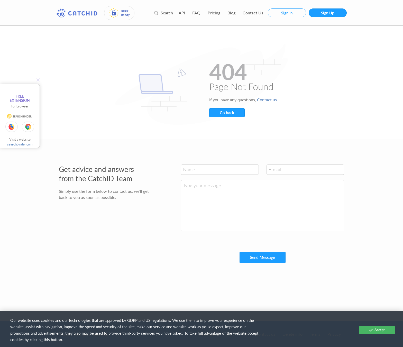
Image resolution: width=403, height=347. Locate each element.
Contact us (267, 99)
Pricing (214, 12)
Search (163, 12)
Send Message (262, 257)
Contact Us (253, 12)
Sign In (286, 13)
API (182, 12)
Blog (231, 12)
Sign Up (327, 13)
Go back (227, 112)
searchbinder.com (20, 144)
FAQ (196, 12)
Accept (377, 330)
